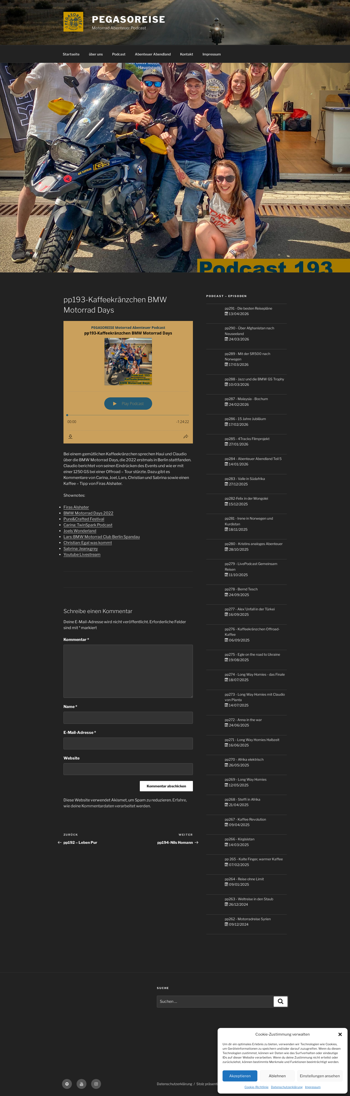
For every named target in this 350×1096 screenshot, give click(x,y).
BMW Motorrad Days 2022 (88, 513)
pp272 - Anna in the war (243, 720)
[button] (340, 1034)
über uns (96, 54)
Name (70, 706)
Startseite (71, 54)
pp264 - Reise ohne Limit (244, 879)
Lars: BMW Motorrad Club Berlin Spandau (101, 536)
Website (71, 758)
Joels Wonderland (79, 531)
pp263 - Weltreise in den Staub (249, 899)
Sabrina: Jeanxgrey (80, 548)
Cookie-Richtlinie (256, 1087)
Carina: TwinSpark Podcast (87, 525)
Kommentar (76, 639)
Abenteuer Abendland (153, 54)
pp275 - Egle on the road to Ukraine (252, 654)
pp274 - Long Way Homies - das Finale (255, 674)
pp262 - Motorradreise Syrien (248, 919)
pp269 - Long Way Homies (246, 779)
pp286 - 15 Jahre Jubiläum (245, 419)
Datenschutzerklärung (287, 1087)
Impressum (313, 1087)
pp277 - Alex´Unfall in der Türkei (250, 609)
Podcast (118, 54)
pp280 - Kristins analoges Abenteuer (254, 544)
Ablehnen (277, 1076)
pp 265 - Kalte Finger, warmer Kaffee (254, 859)
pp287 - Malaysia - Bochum (246, 399)
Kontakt (186, 54)
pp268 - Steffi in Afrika (242, 799)
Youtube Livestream (82, 554)
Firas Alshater (76, 507)
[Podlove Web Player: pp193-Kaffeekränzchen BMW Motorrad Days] (128, 382)
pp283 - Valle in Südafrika (245, 479)
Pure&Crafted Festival (83, 519)
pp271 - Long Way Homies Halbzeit (252, 740)
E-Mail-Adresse (79, 732)
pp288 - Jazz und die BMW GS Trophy (254, 379)
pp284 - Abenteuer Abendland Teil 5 (253, 459)
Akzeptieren (240, 1076)
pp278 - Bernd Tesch (241, 589)
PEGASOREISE (129, 19)
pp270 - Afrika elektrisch (244, 759)
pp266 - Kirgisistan (239, 839)
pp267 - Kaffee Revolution (245, 819)
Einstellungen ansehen (320, 1076)
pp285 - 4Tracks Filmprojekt (247, 439)
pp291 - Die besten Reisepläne (248, 308)
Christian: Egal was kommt (87, 542)
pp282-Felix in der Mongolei (246, 498)
